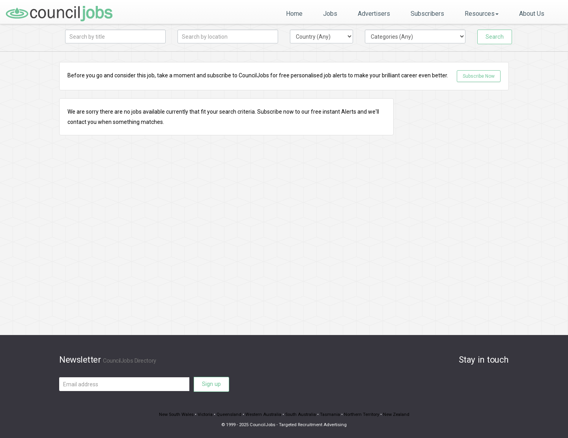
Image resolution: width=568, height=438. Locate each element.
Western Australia (263, 414)
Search (495, 36)
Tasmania (330, 414)
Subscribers (427, 13)
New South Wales (176, 414)
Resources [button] (482, 13)
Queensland (229, 414)
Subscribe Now (479, 76)
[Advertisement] (457, 216)
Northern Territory (361, 414)
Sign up (211, 383)
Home (294, 13)
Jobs (330, 13)
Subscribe (269, 112)
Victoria (205, 414)
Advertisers (374, 13)
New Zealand (396, 414)
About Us (531, 13)
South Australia (300, 414)
